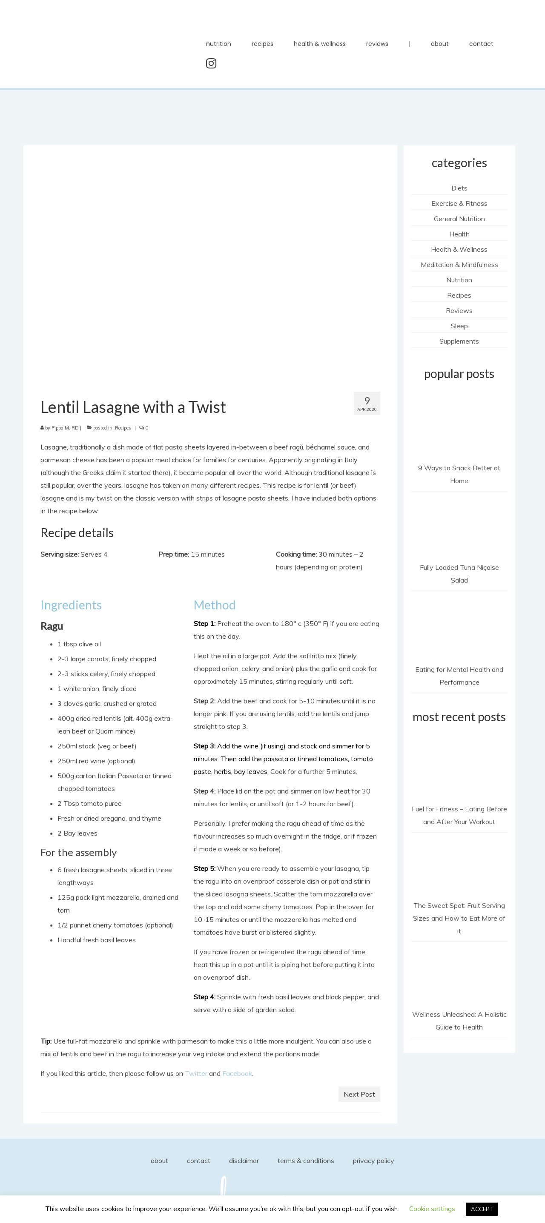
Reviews (459, 310)
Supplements (459, 341)
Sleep (459, 325)
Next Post (359, 1094)
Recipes (123, 428)
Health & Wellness (459, 249)
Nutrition (459, 280)
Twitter (196, 1073)
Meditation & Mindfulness (459, 264)
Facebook (237, 1073)
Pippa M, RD (65, 428)
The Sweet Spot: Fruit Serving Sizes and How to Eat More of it (459, 918)
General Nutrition (459, 218)
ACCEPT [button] (482, 1209)
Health (459, 234)
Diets (459, 188)
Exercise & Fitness (459, 203)
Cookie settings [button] (432, 1209)
